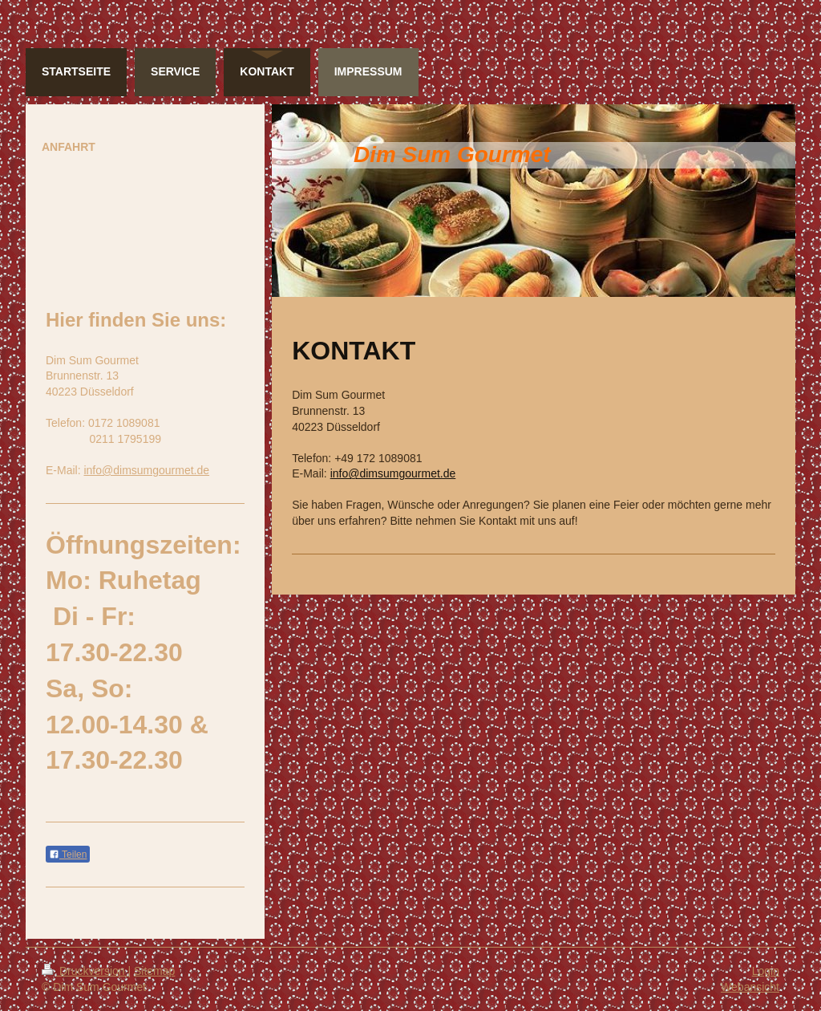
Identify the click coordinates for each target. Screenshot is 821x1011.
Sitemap (154, 970)
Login (765, 970)
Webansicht (750, 987)
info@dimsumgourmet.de (393, 473)
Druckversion (84, 970)
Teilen (68, 854)
